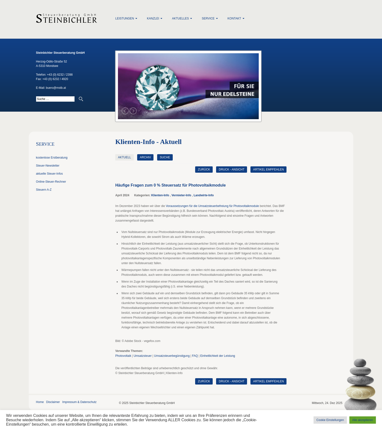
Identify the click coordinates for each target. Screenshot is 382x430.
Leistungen (124, 18)
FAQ (195, 356)
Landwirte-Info (204, 195)
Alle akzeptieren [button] (362, 420)
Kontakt (234, 18)
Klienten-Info (160, 195)
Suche (165, 157)
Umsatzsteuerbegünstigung (172, 356)
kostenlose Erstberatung (51, 157)
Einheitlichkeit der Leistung (217, 356)
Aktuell (124, 157)
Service (208, 18)
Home (40, 402)
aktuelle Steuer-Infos (49, 173)
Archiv (145, 157)
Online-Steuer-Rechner (51, 181)
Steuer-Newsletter (47, 165)
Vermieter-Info (181, 195)
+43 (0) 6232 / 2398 (60, 74)
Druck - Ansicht (231, 169)
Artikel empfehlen (268, 169)
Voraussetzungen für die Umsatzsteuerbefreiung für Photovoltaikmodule (212, 206)
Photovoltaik (123, 356)
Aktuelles (180, 18)
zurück (204, 169)
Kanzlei (153, 18)
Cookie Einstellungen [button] (330, 420)
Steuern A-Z (44, 189)
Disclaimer (53, 402)
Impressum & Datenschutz (79, 402)
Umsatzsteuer (143, 356)
